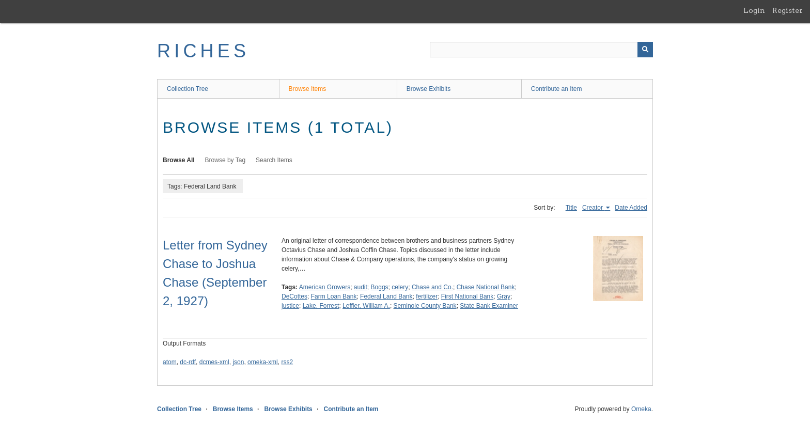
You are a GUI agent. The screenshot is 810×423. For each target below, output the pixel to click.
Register (787, 10)
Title (571, 207)
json (238, 362)
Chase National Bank (486, 287)
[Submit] (645, 49)
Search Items (274, 160)
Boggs (379, 287)
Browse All (179, 160)
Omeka (641, 409)
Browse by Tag (225, 160)
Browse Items (307, 88)
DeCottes (294, 296)
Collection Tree (187, 88)
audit (360, 287)
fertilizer (427, 296)
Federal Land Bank (386, 296)
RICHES (203, 50)
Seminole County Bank (425, 305)
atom (170, 362)
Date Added (631, 207)
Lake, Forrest (321, 305)
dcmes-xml (214, 362)
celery (400, 287)
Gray (503, 296)
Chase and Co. (432, 287)
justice (290, 305)
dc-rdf (188, 362)
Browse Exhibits (428, 88)
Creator (593, 207)
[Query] (541, 49)
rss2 (287, 362)
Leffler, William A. (366, 305)
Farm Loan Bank (334, 296)
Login (754, 10)
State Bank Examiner (489, 305)
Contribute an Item (556, 88)
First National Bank (467, 296)
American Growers (324, 287)
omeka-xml (262, 362)
